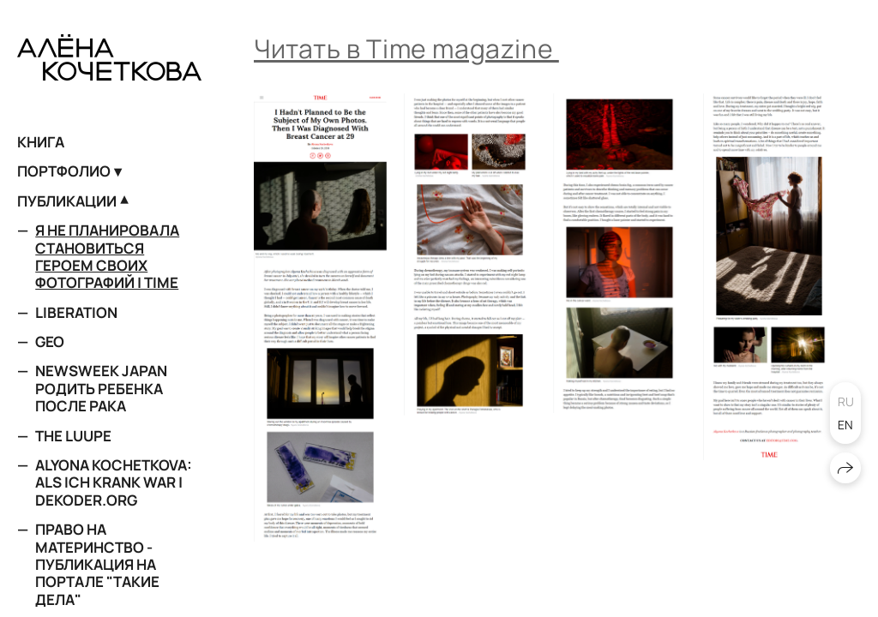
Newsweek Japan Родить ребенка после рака (101, 388)
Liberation (76, 312)
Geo (49, 341)
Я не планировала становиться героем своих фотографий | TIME (107, 256)
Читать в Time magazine (406, 48)
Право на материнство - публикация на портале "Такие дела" (97, 564)
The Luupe (73, 436)
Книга (40, 142)
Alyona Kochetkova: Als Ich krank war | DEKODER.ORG (113, 482)
